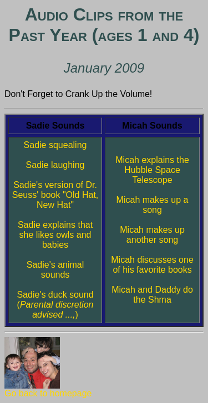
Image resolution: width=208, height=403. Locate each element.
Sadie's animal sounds (55, 269)
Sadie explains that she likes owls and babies (55, 234)
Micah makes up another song (152, 234)
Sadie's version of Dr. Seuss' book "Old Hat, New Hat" (55, 195)
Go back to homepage (48, 389)
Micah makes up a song (152, 205)
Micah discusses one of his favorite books (152, 264)
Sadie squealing (55, 145)
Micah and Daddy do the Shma (152, 294)
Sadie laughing (55, 165)
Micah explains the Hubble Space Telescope (152, 170)
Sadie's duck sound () (55, 304)
